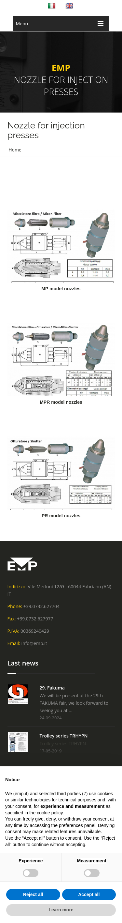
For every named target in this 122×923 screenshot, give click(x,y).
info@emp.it (34, 643)
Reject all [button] (33, 894)
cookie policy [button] (49, 812)
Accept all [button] (89, 894)
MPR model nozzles (61, 402)
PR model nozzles (61, 515)
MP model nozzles (60, 288)
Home (14, 150)
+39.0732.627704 (41, 606)
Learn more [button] (60, 909)
